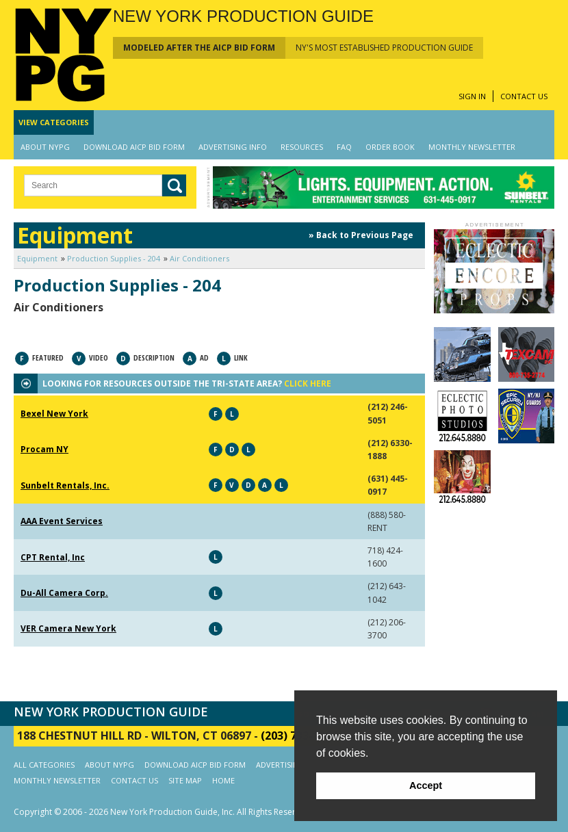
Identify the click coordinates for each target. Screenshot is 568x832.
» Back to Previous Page (361, 235)
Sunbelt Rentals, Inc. (65, 485)
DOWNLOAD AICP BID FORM (134, 147)
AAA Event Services (62, 521)
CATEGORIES (53, 122)
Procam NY (44, 449)
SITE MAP (185, 780)
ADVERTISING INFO (232, 147)
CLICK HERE (307, 383)
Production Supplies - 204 (113, 258)
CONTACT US (523, 96)
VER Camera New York (68, 628)
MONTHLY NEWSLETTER (471, 147)
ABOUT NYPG (45, 147)
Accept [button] (425, 785)
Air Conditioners (199, 258)
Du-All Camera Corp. (64, 593)
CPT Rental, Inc (53, 557)
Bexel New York (54, 413)
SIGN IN (472, 96)
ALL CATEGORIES (44, 764)
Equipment (37, 258)
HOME (223, 780)
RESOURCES (302, 147)
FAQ (344, 147)
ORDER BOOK (390, 147)
